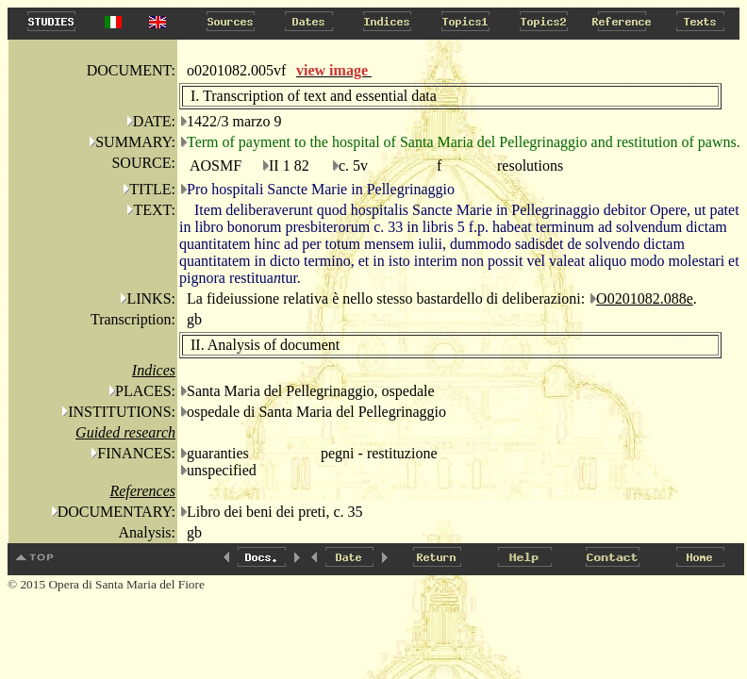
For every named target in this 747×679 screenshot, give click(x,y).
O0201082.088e (644, 298)
